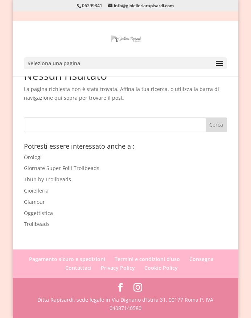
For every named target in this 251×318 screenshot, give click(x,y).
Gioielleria (36, 190)
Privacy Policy (118, 267)
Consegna (201, 259)
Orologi (33, 157)
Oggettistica (38, 213)
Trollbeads (37, 223)
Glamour (34, 201)
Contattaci (78, 267)
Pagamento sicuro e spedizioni (67, 259)
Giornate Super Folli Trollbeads (61, 168)
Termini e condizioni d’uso (147, 259)
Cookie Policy (161, 267)
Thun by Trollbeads (47, 179)
